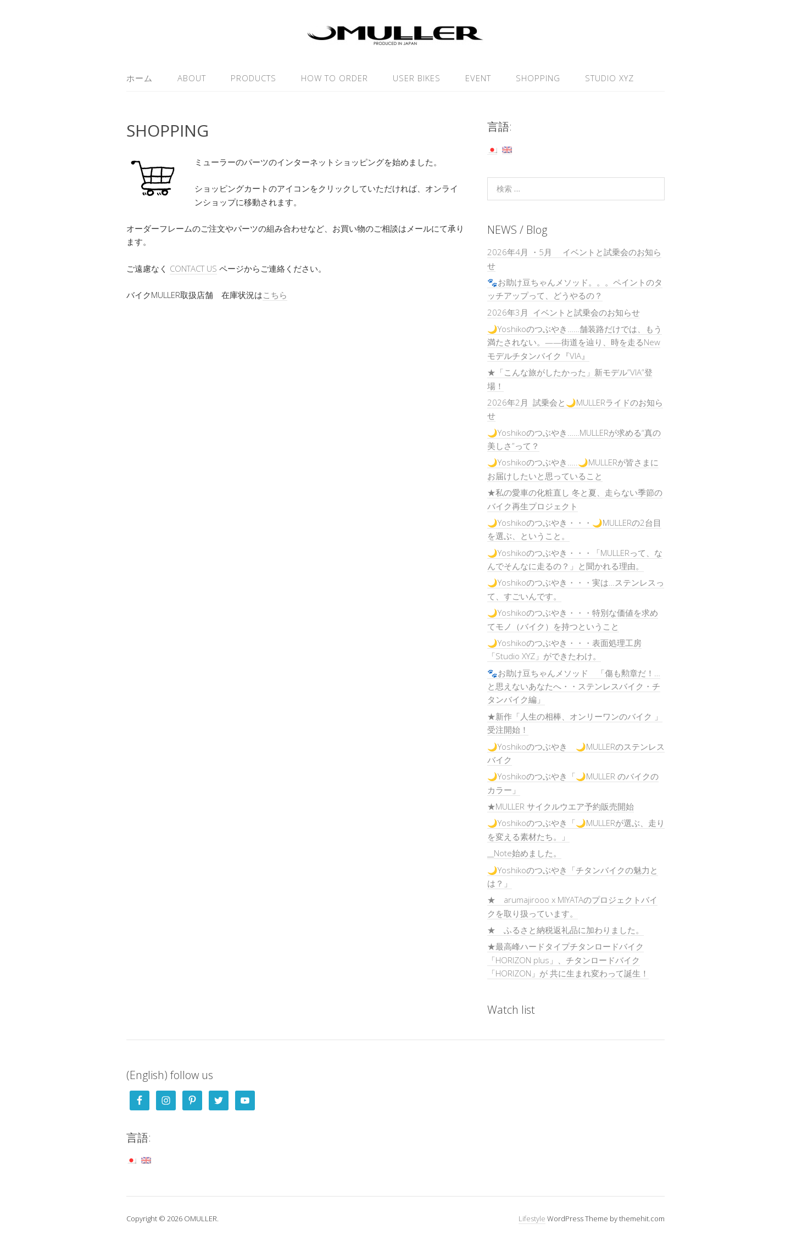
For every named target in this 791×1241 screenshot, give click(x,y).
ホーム (139, 77)
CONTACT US (193, 268)
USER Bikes (417, 77)
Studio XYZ (609, 77)
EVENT (478, 77)
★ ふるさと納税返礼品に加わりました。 (565, 929)
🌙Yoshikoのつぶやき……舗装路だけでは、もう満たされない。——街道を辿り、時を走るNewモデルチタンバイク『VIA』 (574, 342)
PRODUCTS (253, 77)
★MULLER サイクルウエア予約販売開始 (560, 806)
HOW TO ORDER (334, 77)
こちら (275, 294)
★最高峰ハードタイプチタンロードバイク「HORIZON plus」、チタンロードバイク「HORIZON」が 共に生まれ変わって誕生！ (568, 960)
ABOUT (191, 77)
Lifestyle (532, 1218)
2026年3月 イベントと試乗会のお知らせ (563, 312)
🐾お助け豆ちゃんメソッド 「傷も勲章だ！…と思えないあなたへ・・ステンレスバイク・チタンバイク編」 (573, 686)
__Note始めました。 (524, 852)
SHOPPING (538, 77)
